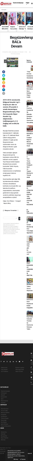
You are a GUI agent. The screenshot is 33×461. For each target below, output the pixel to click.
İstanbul (3, 402)
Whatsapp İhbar (19, 369)
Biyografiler (4, 436)
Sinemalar (4, 420)
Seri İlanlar (4, 422)
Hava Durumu (4, 408)
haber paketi (3, 455)
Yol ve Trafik (4, 410)
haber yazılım (3, 457)
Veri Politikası (4, 371)
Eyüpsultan (4, 397)
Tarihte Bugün (5, 418)
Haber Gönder (19, 371)
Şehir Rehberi (4, 424)
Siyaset (3, 395)
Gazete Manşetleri (6, 426)
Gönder (19, 218)
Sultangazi (4, 393)
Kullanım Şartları (19, 367)
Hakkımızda (4, 367)
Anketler (3, 434)
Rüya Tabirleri (4, 438)
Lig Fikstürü (4, 416)
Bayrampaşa (4, 400)
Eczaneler (3, 414)
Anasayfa (3, 9)
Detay (16, 459)
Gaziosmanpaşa (18, 3)
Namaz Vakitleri (5, 412)
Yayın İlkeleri (4, 369)
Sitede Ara (4, 432)
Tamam (23, 459)
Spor (2, 398)
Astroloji (3, 439)
